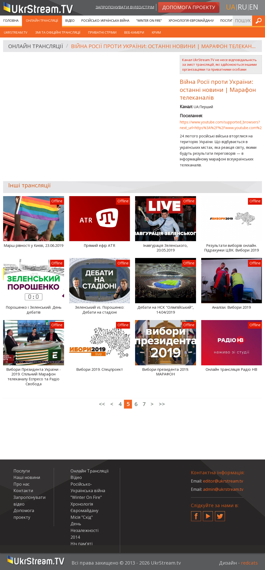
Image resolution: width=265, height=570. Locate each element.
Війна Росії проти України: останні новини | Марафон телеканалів (164, 46)
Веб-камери (134, 32)
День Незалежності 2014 (84, 530)
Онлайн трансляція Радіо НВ (231, 369)
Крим (156, 32)
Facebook (196, 514)
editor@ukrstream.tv (223, 481)
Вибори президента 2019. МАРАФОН (165, 372)
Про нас (21, 484)
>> (162, 404)
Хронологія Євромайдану (191, 20)
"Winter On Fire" (149, 20)
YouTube (208, 514)
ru (242, 7)
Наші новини (26, 477)
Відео (70, 20)
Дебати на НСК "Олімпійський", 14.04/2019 (165, 310)
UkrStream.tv (15, 32)
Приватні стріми (102, 32)
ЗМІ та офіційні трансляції (57, 32)
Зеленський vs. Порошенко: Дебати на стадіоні (99, 310)
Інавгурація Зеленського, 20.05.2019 (165, 248)
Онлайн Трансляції (42, 20)
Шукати (259, 20)
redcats (249, 563)
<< (102, 404)
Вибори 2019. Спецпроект (99, 369)
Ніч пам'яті (81, 543)
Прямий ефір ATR (99, 245)
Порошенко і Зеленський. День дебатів (33, 310)
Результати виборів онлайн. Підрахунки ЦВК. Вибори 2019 (231, 248)
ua (230, 7)
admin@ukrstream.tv (223, 489)
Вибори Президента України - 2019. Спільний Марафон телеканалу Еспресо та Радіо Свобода (33, 376)
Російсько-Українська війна (105, 20)
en (253, 7)
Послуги (227, 20)
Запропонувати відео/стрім (125, 6)
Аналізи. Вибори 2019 (231, 307)
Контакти (23, 490)
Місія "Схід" (82, 517)
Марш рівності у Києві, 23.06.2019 (33, 245)
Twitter (220, 514)
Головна (11, 20)
